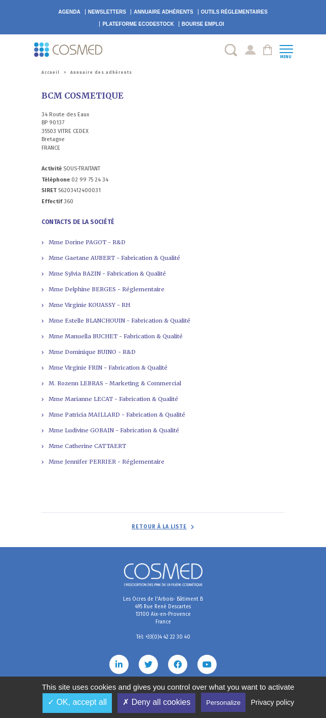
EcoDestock (138, 24)
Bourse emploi (203, 24)
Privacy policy (272, 702)
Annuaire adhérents (163, 12)
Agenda (69, 12)
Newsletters (107, 12)
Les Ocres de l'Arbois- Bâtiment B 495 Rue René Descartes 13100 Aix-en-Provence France (163, 610)
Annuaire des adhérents (101, 72)
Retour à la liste (159, 527)
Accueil (51, 72)
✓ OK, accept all (77, 702)
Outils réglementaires (234, 12)
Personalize (223, 702)
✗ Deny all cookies (156, 702)
